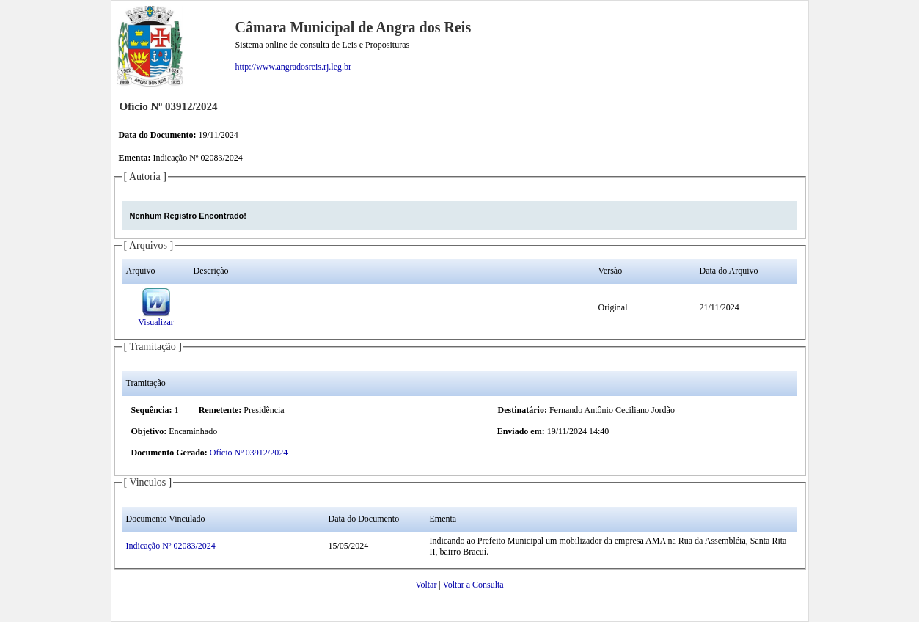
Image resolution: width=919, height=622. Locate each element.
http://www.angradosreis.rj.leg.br (293, 67)
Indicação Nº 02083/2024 (171, 546)
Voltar (425, 584)
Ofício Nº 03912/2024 (249, 452)
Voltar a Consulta (473, 584)
